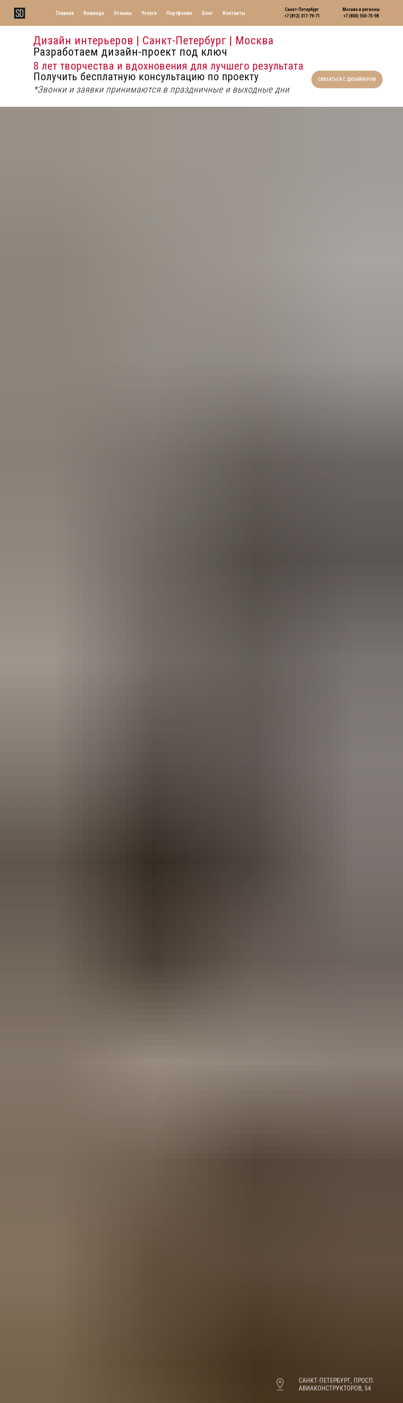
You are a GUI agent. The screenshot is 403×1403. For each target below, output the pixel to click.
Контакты (234, 13)
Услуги (149, 13)
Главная (65, 13)
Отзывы (123, 13)
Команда (94, 13)
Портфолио (179, 13)
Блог (207, 13)
